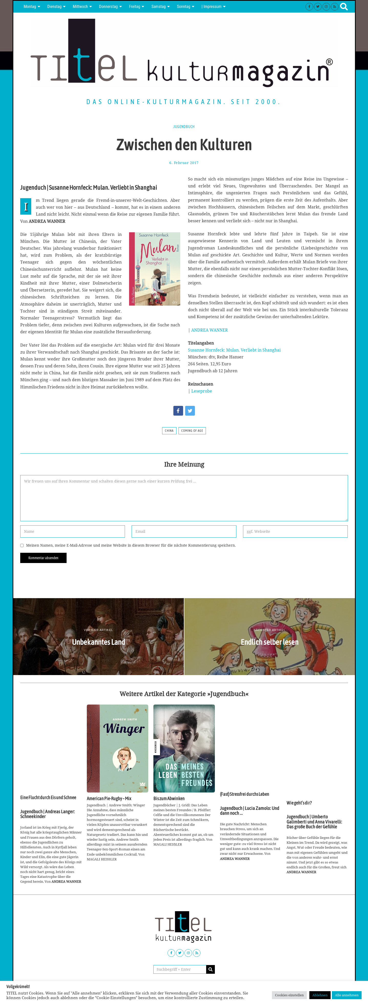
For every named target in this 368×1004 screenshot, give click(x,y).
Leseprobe (201, 391)
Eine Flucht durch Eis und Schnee (48, 797)
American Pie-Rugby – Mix (109, 798)
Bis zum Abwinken (169, 798)
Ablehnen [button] (320, 995)
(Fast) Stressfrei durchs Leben (244, 794)
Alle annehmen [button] (347, 995)
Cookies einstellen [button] (289, 995)
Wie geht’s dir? (299, 803)
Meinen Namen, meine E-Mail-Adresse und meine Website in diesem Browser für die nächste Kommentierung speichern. (131, 545)
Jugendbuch (184, 127)
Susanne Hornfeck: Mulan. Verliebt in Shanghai (234, 350)
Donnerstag (108, 6)
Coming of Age (192, 431)
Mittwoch (80, 6)
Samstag (158, 6)
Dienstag (54, 6)
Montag (30, 6)
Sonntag (183, 6)
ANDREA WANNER (209, 330)
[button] (210, 969)
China (169, 431)
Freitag (134, 6)
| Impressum (212, 6)
